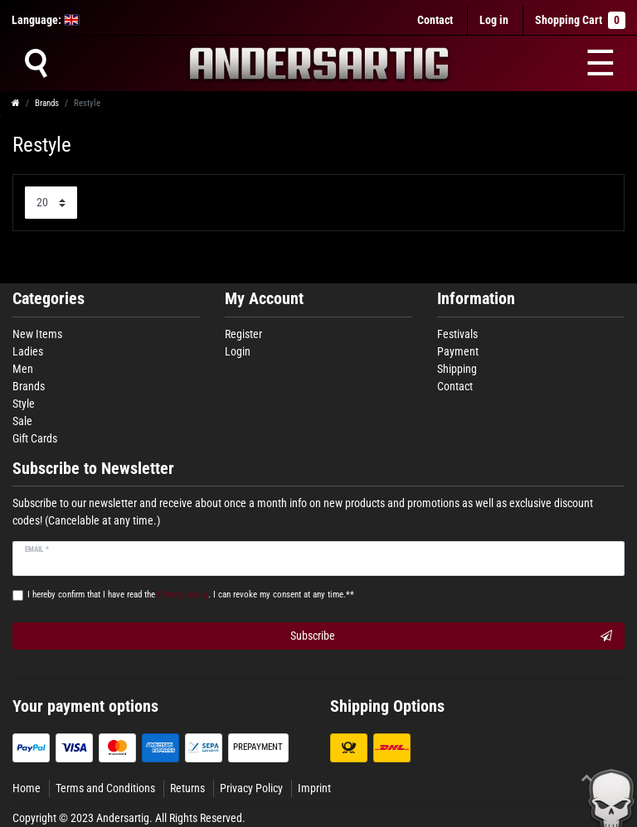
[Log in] (494, 20)
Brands (47, 103)
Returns (187, 788)
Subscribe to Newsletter (93, 468)
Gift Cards (34, 438)
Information (476, 298)
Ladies (27, 351)
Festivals (457, 334)
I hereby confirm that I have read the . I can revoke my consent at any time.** (190, 594)
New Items (37, 334)
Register (243, 334)
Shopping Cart (580, 20)
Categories (48, 298)
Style (23, 403)
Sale (22, 421)
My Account (264, 298)
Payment (458, 351)
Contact (435, 20)
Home (26, 788)
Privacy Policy (251, 788)
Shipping (457, 368)
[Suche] (36, 63)
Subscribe (451, 636)
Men (22, 368)
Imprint (314, 788)
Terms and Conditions (105, 788)
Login (237, 351)
